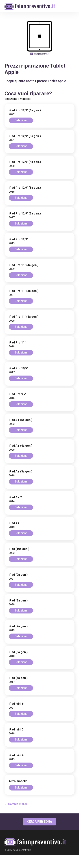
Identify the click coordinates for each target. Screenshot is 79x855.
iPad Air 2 (15, 497)
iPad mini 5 (16, 729)
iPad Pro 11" (17, 342)
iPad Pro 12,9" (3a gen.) (25, 187)
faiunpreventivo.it (22, 850)
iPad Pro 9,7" (17, 394)
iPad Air (14, 523)
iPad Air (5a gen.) (20, 420)
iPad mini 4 (16, 755)
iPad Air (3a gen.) (20, 471)
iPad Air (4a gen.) (20, 445)
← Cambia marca (16, 804)
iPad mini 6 (16, 703)
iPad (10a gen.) (19, 549)
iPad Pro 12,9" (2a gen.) (25, 213)
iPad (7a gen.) (18, 626)
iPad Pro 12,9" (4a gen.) (25, 162)
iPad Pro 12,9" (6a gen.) (25, 110)
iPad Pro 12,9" (18, 239)
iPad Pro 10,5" (18, 368)
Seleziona (21, 120)
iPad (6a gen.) (18, 652)
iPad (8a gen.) (18, 600)
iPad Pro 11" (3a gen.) (23, 291)
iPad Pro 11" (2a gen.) (23, 316)
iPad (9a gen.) (18, 574)
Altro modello (18, 781)
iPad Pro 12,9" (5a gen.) (25, 136)
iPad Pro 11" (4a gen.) (23, 265)
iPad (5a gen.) (18, 678)
